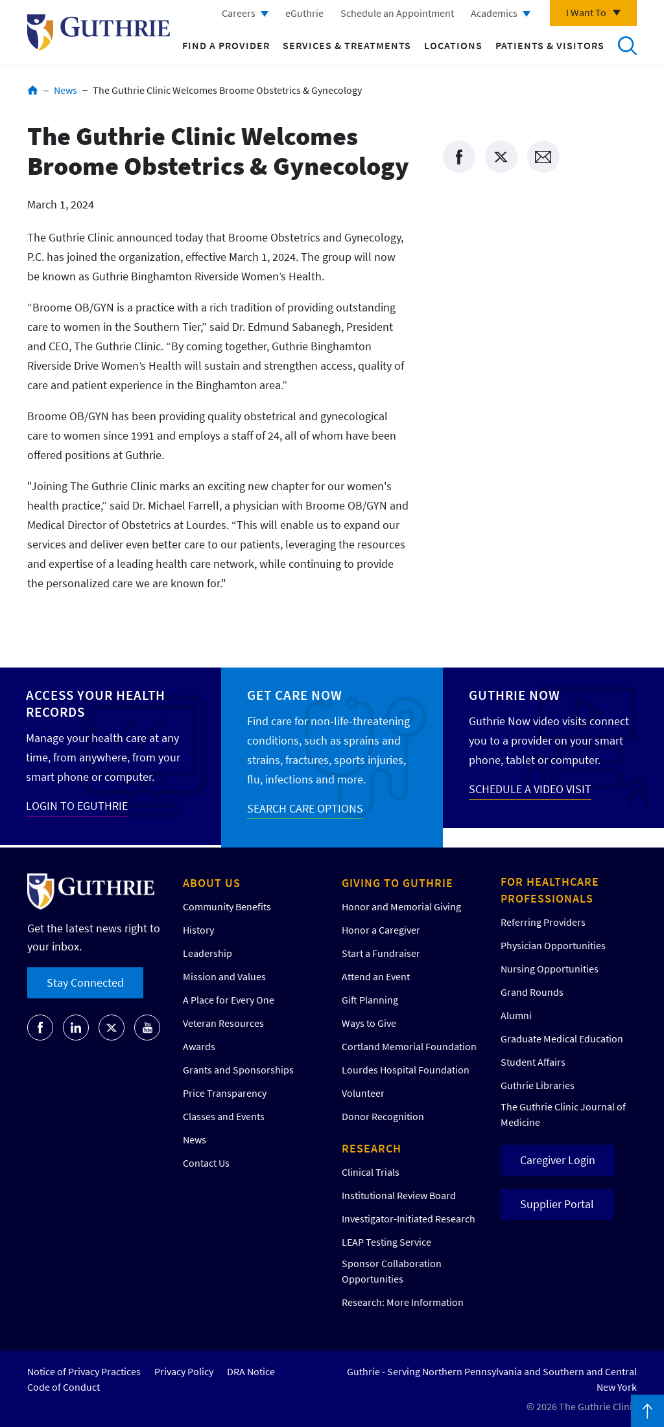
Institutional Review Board (399, 1195)
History (198, 929)
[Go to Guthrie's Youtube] (147, 1027)
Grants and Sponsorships (238, 1069)
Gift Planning (370, 999)
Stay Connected (85, 982)
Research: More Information (403, 1302)
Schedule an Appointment (397, 12)
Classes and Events (224, 1116)
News (65, 90)
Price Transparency (225, 1092)
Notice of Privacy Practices (84, 1371)
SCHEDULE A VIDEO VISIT (530, 788)
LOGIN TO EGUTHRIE (77, 805)
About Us (212, 882)
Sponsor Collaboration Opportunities (392, 1271)
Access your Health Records (95, 703)
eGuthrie (304, 12)
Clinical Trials (370, 1171)
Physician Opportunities (553, 945)
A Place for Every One (228, 999)
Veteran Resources (223, 1023)
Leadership (207, 953)
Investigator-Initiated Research (408, 1218)
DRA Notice (251, 1371)
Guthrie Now (514, 695)
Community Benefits (227, 906)
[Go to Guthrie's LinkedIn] (76, 1027)
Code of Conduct (63, 1386)
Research (371, 1148)
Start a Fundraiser (381, 953)
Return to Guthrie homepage (98, 32)
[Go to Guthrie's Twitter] (111, 1027)
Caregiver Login (557, 1159)
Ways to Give (369, 1023)
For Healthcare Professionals (550, 890)
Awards (199, 1046)
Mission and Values (224, 976)
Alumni (516, 1015)
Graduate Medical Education (562, 1038)
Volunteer (363, 1092)
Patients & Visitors (549, 45)
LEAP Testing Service (386, 1241)
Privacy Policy (183, 1371)
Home (32, 90)
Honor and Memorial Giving (401, 906)
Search (627, 45)
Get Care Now (294, 695)
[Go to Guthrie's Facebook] (40, 1027)
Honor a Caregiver (381, 929)
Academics (494, 12)
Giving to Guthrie (397, 882)
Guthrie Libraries (538, 1085)
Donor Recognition (383, 1116)
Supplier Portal (557, 1204)
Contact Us (206, 1162)
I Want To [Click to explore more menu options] (586, 12)
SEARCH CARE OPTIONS (305, 808)
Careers (238, 12)
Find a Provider (226, 45)
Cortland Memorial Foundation (409, 1046)
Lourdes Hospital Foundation (405, 1069)
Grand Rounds (532, 991)
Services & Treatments (347, 45)
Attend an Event (376, 976)
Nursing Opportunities (550, 968)
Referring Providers (543, 922)
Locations (453, 45)
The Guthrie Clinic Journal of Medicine (563, 1114)
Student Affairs (533, 1061)
